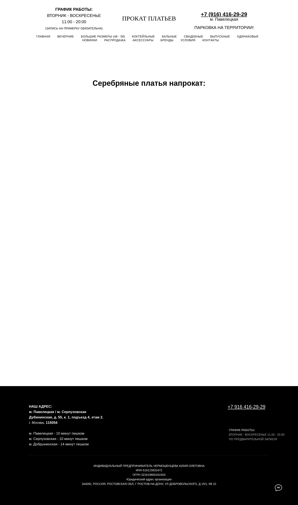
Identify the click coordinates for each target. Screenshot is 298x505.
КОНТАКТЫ (210, 40)
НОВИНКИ (89, 40)
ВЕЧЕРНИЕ (65, 36)
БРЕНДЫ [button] (167, 40)
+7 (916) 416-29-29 (224, 14)
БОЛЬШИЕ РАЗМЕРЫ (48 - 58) (103, 36)
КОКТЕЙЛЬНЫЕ (143, 36)
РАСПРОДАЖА (115, 40)
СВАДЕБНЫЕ (193, 36)
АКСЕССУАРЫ (143, 40)
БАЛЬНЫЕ (169, 36)
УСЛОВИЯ (187, 40)
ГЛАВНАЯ (43, 36)
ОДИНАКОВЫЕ (248, 36)
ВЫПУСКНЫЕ (220, 36)
